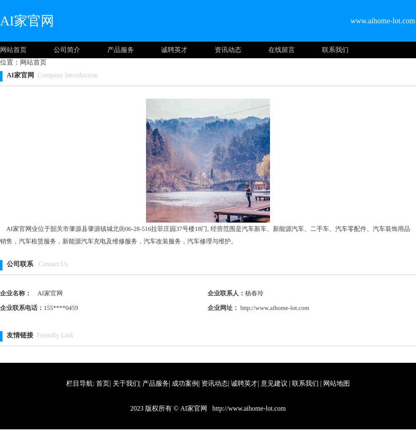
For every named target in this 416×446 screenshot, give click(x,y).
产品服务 (120, 49)
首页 (102, 383)
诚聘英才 (174, 49)
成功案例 (185, 383)
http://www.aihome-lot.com (274, 308)
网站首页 (13, 49)
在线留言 (281, 49)
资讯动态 (228, 49)
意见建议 (274, 383)
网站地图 (336, 383)
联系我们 (335, 49)
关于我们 (126, 383)
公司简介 (67, 49)
